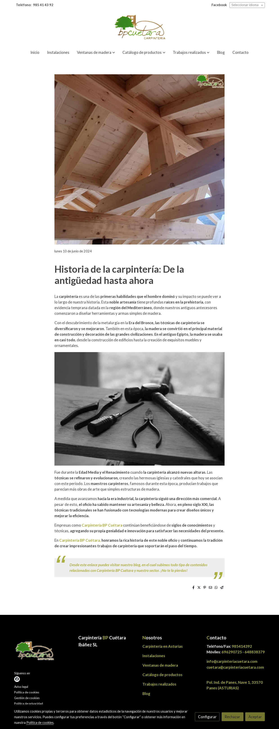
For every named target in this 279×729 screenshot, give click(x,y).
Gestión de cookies (27, 698)
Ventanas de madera (160, 665)
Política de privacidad (28, 703)
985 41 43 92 (43, 5)
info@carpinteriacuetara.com (232, 661)
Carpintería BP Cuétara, (80, 540)
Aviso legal (21, 686)
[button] (96, 52)
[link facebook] (17, 679)
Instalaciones (153, 655)
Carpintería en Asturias (162, 646)
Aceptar (255, 716)
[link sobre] (43, 652)
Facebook (219, 5)
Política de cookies (26, 692)
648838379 (255, 652)
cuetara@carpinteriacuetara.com (235, 667)
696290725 (232, 652)
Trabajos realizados (159, 684)
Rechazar (232, 716)
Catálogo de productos (162, 674)
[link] (139, 28)
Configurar (207, 716)
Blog (146, 693)
